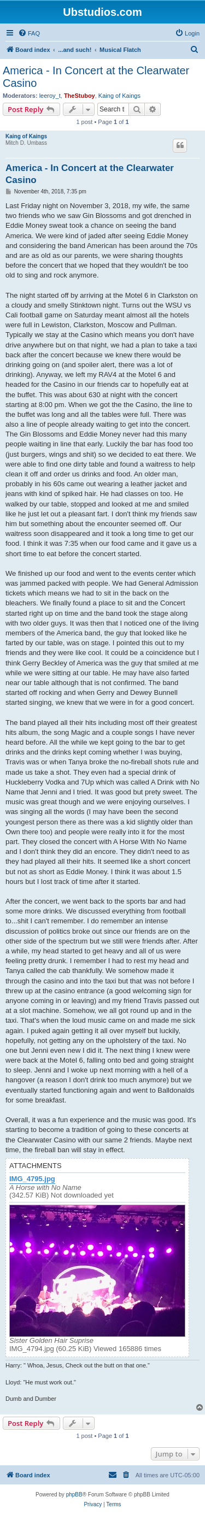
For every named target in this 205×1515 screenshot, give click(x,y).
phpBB (74, 1495)
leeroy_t (50, 95)
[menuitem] (29, 33)
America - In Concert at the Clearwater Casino (96, 76)
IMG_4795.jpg (32, 1179)
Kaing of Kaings (119, 95)
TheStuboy (79, 95)
